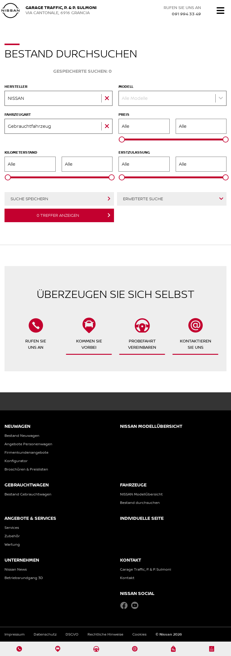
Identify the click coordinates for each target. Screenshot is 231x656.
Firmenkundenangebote (26, 452)
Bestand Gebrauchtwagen (28, 494)
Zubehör (12, 535)
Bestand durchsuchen (140, 502)
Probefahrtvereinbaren (142, 333)
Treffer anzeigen (58, 215)
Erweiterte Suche (143, 199)
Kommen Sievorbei (89, 333)
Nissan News (16, 569)
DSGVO (72, 634)
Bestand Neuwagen (22, 435)
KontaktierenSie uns (195, 333)
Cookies (139, 634)
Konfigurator (16, 460)
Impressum (15, 634)
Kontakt (127, 577)
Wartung (12, 544)
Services (12, 527)
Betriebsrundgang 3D (24, 577)
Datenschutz (45, 634)
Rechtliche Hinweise (105, 634)
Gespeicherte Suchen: (82, 71)
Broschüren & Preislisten (26, 469)
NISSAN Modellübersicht (141, 494)
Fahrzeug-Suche (25, 71)
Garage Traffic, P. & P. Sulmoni (145, 569)
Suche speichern (29, 199)
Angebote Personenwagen (28, 443)
